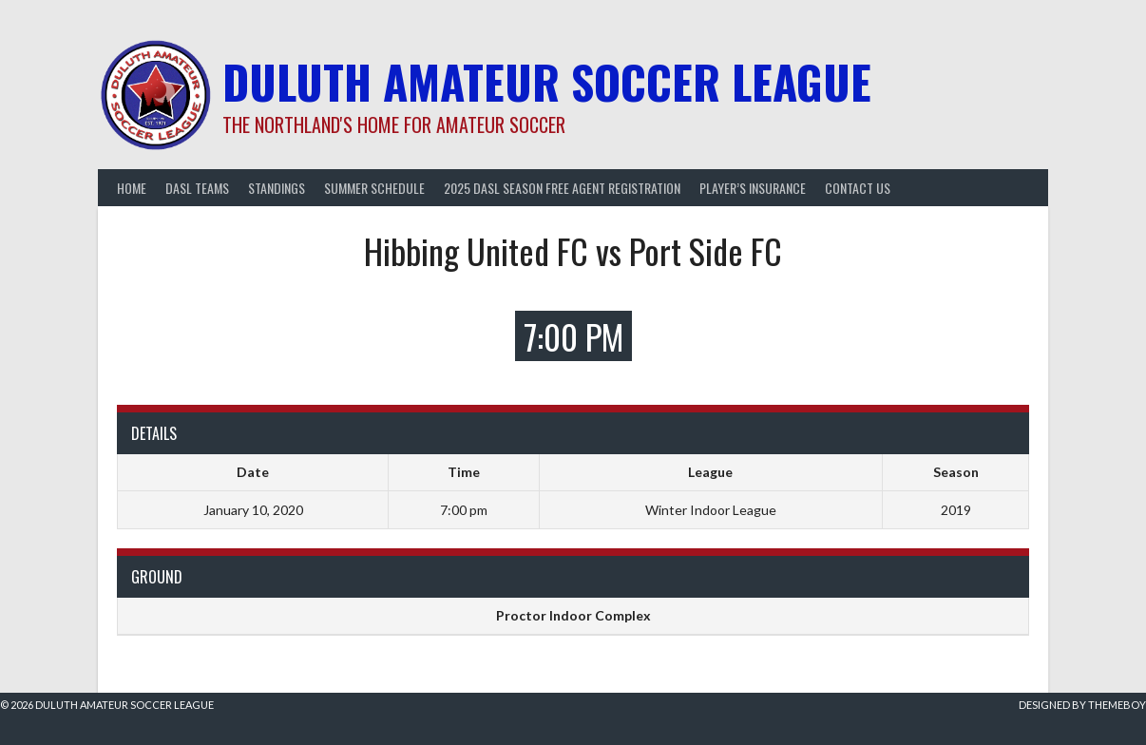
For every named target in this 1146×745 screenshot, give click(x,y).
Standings (276, 188)
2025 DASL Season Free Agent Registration (562, 188)
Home (131, 188)
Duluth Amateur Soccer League (546, 81)
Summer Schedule (374, 188)
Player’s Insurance (752, 188)
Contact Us (857, 188)
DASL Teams (197, 188)
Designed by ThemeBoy (1082, 704)
